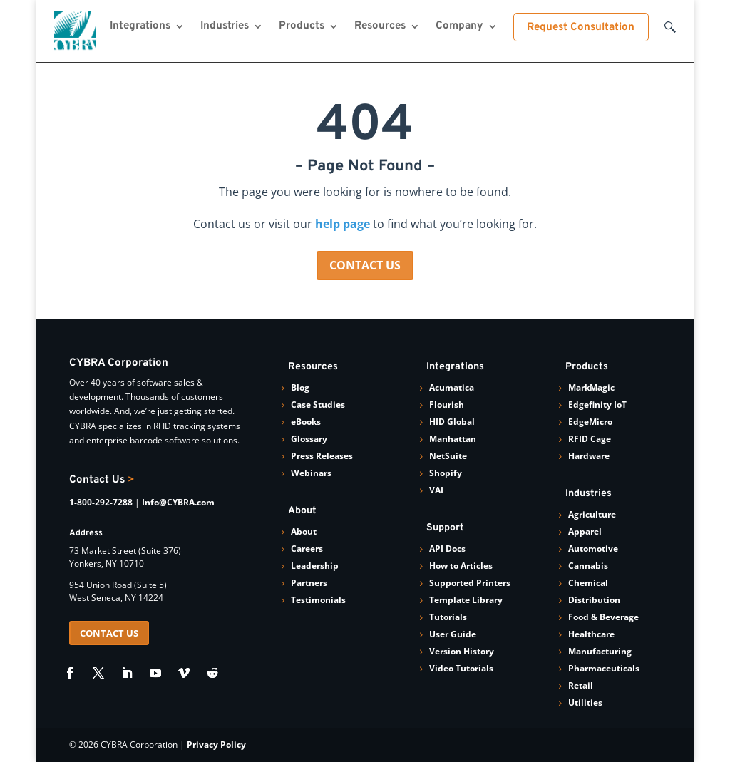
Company (459, 27)
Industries (224, 27)
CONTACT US (365, 265)
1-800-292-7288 (101, 502)
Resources (380, 27)
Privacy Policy (216, 744)
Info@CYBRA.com (178, 502)
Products (301, 27)
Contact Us (102, 480)
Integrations (140, 27)
